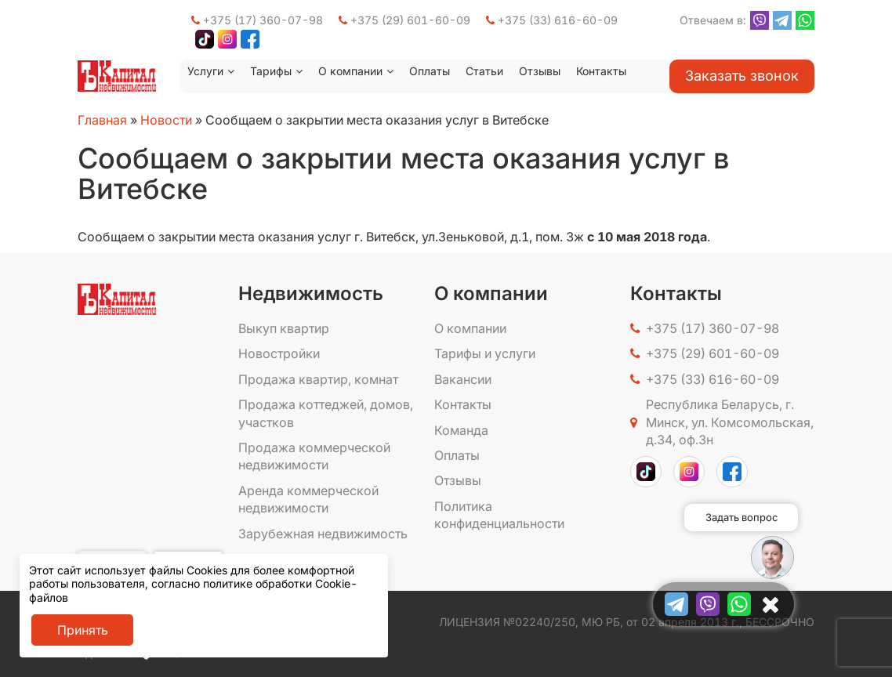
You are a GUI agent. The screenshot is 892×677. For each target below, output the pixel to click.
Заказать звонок (742, 75)
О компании (350, 71)
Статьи (484, 71)
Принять (82, 630)
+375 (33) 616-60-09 (552, 20)
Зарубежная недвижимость (323, 533)
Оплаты (429, 71)
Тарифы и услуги (484, 353)
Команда (461, 430)
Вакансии (462, 379)
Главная (102, 120)
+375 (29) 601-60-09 (404, 20)
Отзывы (539, 71)
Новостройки (279, 353)
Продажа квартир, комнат (318, 379)
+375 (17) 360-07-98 (257, 20)
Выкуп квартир (283, 328)
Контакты (601, 71)
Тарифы (271, 71)
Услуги (205, 71)
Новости (166, 120)
